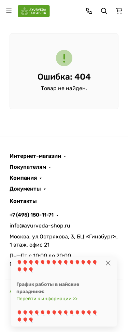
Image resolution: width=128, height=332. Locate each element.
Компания (23, 178)
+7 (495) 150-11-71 (32, 215)
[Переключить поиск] (104, 10)
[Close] (108, 262)
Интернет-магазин (35, 156)
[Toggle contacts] (89, 10)
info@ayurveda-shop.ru (40, 225)
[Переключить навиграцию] (9, 10)
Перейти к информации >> (46, 299)
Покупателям (28, 167)
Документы (25, 189)
